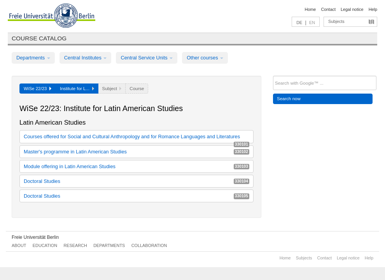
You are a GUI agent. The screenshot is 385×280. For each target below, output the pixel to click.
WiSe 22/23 (37, 88)
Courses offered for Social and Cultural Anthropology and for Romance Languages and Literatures (136, 138)
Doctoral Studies (136, 181)
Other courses (205, 58)
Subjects (336, 21)
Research (75, 245)
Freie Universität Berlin (35, 237)
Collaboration (149, 245)
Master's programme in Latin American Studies (136, 152)
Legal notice (352, 9)
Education (45, 245)
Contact (328, 9)
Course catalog (39, 38)
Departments (33, 58)
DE (299, 22)
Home (310, 9)
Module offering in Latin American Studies (136, 166)
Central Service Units (147, 58)
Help (373, 9)
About (19, 245)
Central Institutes (85, 58)
